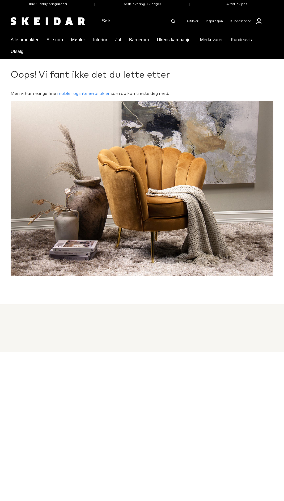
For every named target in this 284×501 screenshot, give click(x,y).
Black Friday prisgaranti (47, 4)
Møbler (78, 39)
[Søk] (173, 21)
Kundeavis (241, 39)
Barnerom (139, 39)
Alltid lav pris (236, 4)
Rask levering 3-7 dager (142, 4)
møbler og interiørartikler (83, 93)
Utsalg (17, 51)
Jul (118, 39)
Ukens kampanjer (174, 39)
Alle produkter (25, 39)
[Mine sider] (259, 21)
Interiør (100, 39)
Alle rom (54, 39)
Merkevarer (211, 39)
